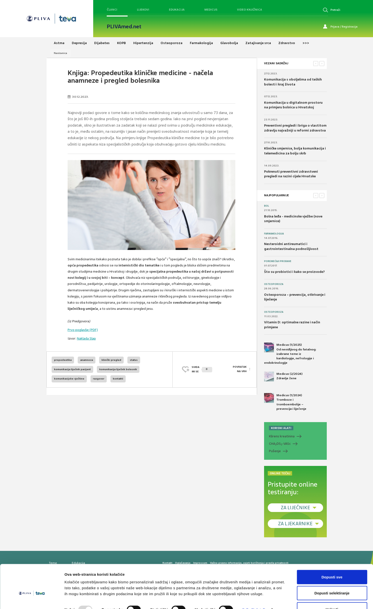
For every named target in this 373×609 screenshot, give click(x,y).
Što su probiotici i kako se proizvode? (294, 272)
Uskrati (332, 596)
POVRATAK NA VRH (240, 369)
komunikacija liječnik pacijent (72, 369)
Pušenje (275, 451)
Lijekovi (143, 9)
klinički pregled (111, 360)
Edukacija (177, 9)
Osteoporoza (273, 284)
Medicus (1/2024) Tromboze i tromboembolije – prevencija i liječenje (285, 402)
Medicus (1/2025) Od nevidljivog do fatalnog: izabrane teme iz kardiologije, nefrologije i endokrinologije (290, 354)
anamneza (86, 360)
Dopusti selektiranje (332, 580)
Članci (112, 9)
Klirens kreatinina (282, 436)
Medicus (210, 9)
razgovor (98, 378)
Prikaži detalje (254, 596)
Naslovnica (60, 53)
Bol (266, 205)
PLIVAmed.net (124, 26)
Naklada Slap (86, 338)
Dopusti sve (331, 563)
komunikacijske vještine (69, 378)
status (134, 360)
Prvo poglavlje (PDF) (83, 330)
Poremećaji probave (277, 261)
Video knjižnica (249, 9)
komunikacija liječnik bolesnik (118, 369)
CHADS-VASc (280, 444)
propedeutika (63, 360)
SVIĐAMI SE (202, 369)
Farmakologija (274, 233)
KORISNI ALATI (281, 428)
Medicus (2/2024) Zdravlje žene (283, 376)
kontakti (118, 378)
